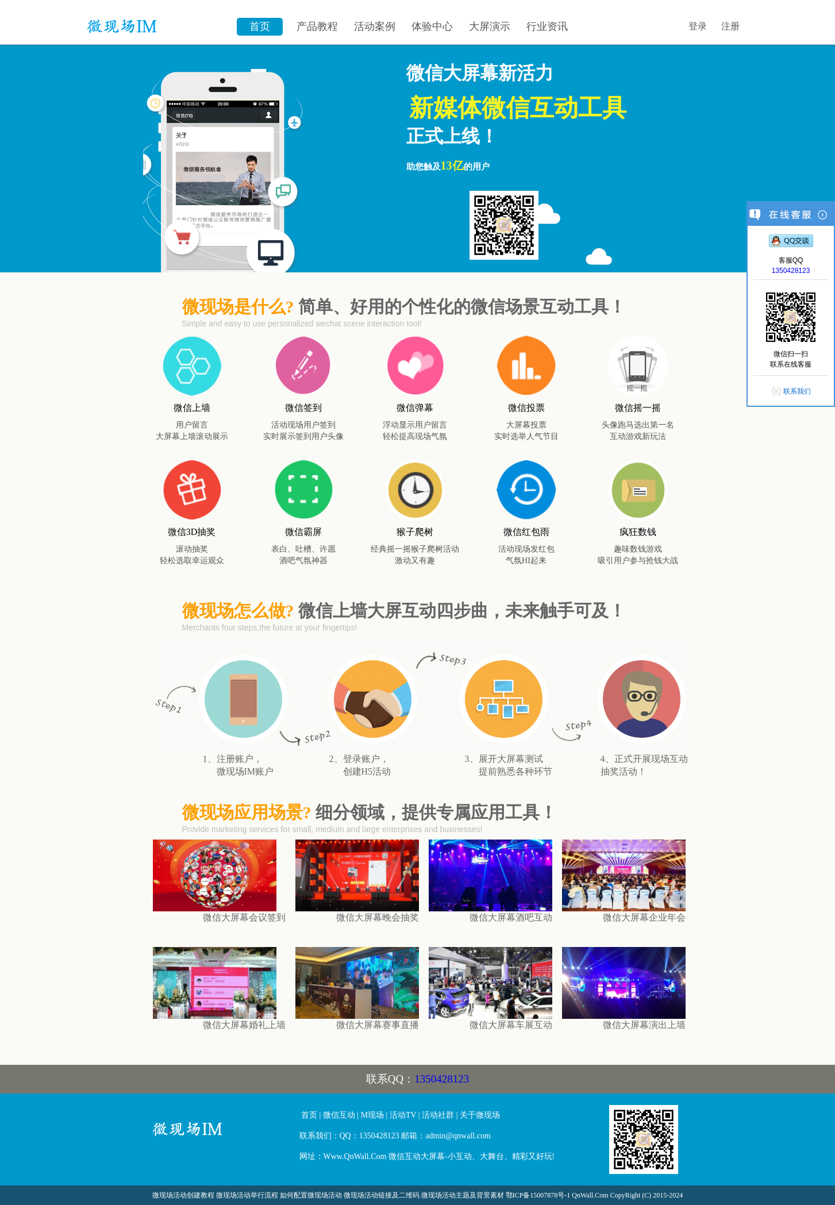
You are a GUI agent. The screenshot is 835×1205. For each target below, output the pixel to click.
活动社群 (438, 1115)
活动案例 (374, 26)
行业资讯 (547, 26)
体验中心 (432, 26)
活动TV (403, 1115)
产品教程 (317, 26)
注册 (730, 26)
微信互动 (339, 1115)
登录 (697, 26)
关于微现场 (480, 1115)
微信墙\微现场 (156, 20)
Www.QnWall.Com (355, 1156)
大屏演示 (489, 26)
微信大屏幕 (222, 1133)
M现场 (372, 1115)
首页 (259, 26)
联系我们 (797, 391)
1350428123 (441, 1079)
